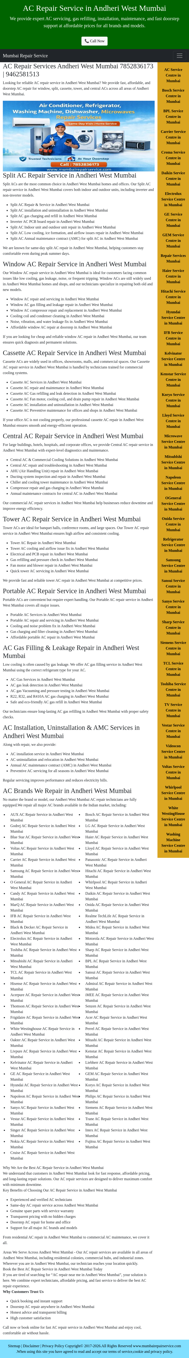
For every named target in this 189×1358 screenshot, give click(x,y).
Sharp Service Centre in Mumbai (173, 627)
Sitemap (14, 1346)
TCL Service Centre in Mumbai (173, 669)
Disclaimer (31, 1346)
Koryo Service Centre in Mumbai (173, 400)
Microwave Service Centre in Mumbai (173, 441)
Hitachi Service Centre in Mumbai (173, 297)
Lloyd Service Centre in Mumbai (173, 421)
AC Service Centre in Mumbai (173, 75)
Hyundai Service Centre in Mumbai (173, 317)
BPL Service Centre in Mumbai (173, 116)
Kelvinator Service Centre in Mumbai (173, 359)
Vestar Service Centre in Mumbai (173, 731)
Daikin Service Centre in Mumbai (173, 178)
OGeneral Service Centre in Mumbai (173, 503)
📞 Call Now (94, 41)
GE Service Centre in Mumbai (173, 220)
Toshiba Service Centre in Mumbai (173, 689)
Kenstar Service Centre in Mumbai (173, 379)
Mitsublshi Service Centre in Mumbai (173, 462)
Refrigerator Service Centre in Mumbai (173, 545)
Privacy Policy (53, 1346)
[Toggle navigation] (179, 55)
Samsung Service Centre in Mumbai (173, 565)
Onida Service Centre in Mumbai (173, 524)
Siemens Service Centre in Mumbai (173, 648)
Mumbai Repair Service (25, 55)
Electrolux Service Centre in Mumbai (173, 199)
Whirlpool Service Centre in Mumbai (173, 793)
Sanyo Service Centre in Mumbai (173, 607)
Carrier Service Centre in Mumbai (173, 137)
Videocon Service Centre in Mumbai (173, 751)
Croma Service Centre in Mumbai (173, 158)
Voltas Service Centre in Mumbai (173, 772)
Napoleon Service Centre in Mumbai (173, 483)
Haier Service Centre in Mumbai (173, 276)
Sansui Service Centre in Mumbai (173, 586)
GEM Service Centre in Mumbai (173, 240)
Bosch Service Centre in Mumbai (173, 96)
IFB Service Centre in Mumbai (173, 338)
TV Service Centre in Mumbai (173, 710)
